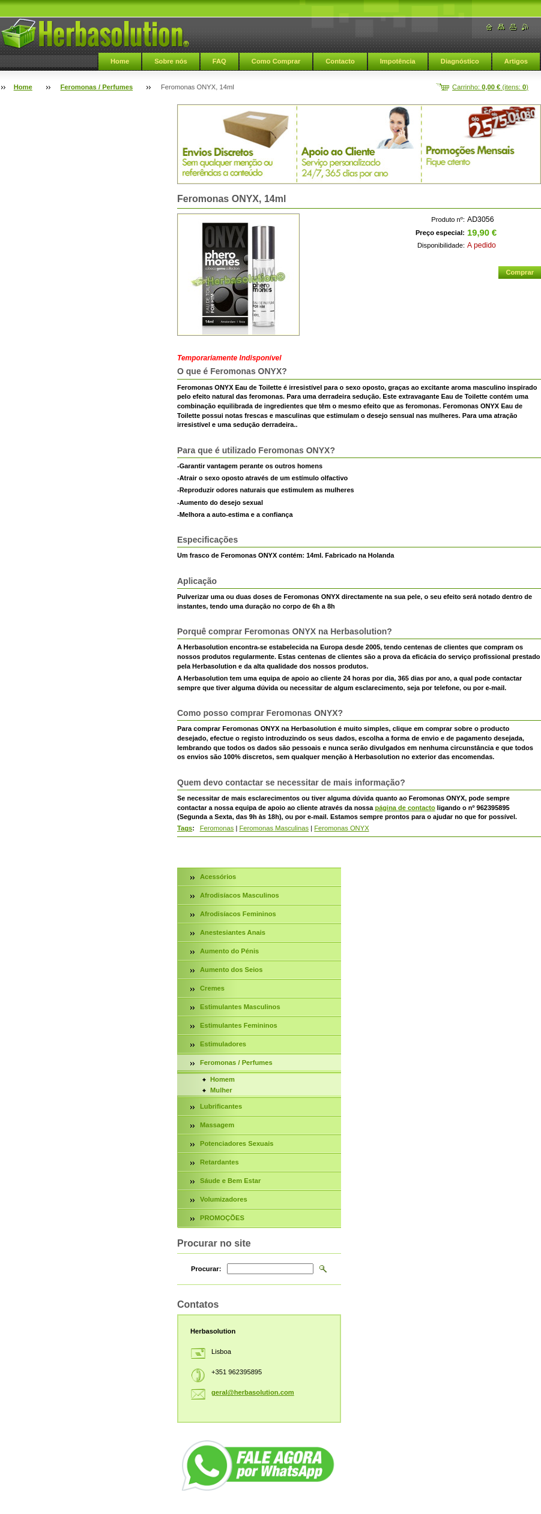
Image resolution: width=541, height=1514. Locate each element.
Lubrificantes (221, 1106)
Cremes (212, 988)
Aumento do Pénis (229, 951)
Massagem (217, 1124)
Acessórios (218, 876)
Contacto (339, 61)
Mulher (221, 1090)
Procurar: (206, 1268)
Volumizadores (223, 1199)
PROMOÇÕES (222, 1217)
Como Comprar (276, 61)
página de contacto (405, 807)
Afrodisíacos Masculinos (239, 895)
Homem (222, 1079)
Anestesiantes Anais (232, 932)
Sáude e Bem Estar (230, 1180)
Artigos (516, 61)
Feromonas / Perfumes (97, 87)
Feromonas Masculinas (274, 828)
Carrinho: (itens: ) (490, 87)
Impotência (398, 61)
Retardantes (219, 1162)
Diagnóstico (460, 61)
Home (119, 61)
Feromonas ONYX (341, 828)
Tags (184, 828)
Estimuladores (223, 1044)
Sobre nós (170, 61)
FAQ (219, 61)
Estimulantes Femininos (238, 1025)
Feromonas (217, 828)
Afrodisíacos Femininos (238, 913)
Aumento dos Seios (231, 969)
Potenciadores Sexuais (237, 1143)
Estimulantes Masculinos (240, 1006)
